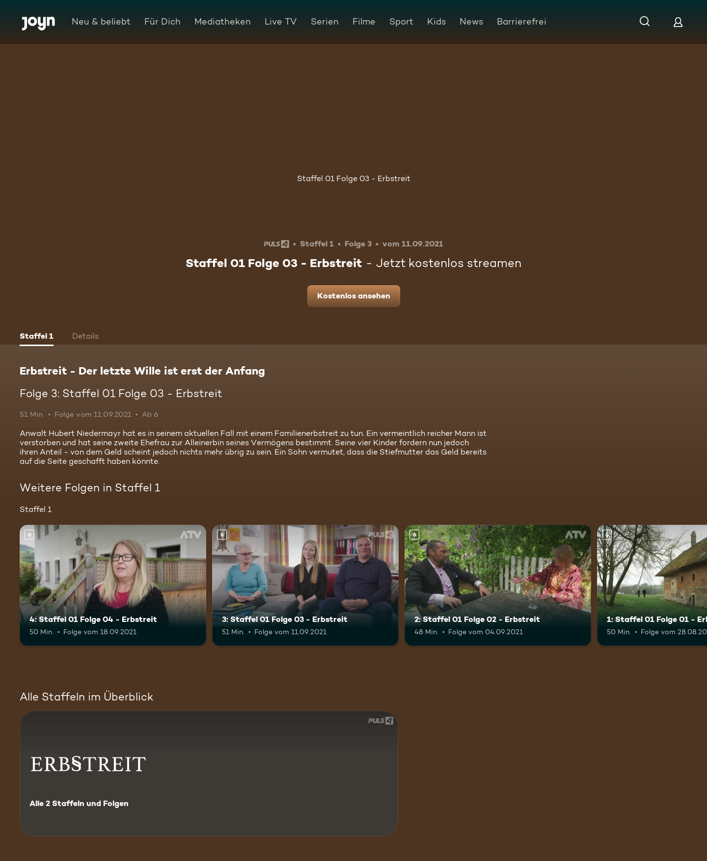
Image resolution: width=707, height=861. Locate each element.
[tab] (36, 337)
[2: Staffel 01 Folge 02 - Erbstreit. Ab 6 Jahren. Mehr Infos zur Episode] (498, 585)
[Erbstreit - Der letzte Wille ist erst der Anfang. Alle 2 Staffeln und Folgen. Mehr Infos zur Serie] (209, 773)
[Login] (678, 21)
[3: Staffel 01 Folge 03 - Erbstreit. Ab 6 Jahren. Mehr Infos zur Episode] (305, 585)
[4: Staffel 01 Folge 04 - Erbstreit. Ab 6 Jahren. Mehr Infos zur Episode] (113, 585)
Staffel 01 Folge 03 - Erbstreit (353, 178)
